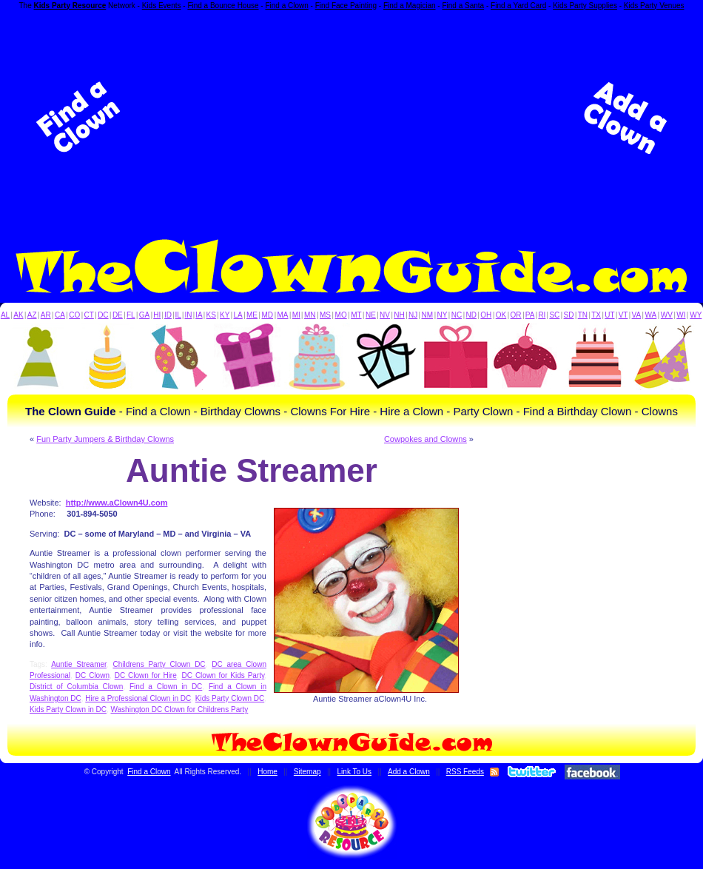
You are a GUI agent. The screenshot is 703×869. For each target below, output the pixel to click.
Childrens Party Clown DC (158, 664)
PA (530, 315)
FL (131, 315)
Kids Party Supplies (585, 5)
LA (238, 315)
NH (399, 315)
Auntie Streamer (79, 664)
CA (60, 315)
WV (667, 315)
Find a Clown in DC (166, 686)
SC (554, 315)
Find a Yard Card (518, 5)
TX (596, 315)
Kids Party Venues (654, 5)
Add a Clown (409, 772)
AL (5, 315)
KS (211, 315)
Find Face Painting (346, 5)
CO (74, 315)
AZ (32, 315)
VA (637, 315)
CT (89, 315)
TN (583, 315)
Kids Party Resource (70, 5)
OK (501, 315)
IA (198, 315)
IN (188, 315)
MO (341, 315)
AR (46, 315)
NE (371, 315)
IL (178, 315)
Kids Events (161, 5)
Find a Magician (409, 5)
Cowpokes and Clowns (425, 438)
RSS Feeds (465, 772)
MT (356, 315)
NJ (412, 315)
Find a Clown (286, 5)
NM (428, 315)
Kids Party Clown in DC (68, 709)
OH (485, 315)
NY (442, 315)
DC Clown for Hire (146, 675)
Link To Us (354, 772)
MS (325, 315)
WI (680, 315)
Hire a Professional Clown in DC (138, 698)
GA (144, 315)
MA (283, 315)
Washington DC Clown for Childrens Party (179, 709)
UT (609, 315)
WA (651, 315)
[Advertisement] (351, 117)
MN (310, 315)
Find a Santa (463, 5)
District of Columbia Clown (76, 686)
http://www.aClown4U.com (117, 502)
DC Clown (92, 675)
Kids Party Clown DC (229, 698)
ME (252, 315)
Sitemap (307, 772)
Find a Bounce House (222, 5)
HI (157, 315)
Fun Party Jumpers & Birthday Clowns (105, 438)
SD (569, 315)
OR (516, 315)
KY (224, 315)
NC (456, 315)
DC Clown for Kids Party (223, 675)
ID (168, 315)
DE (117, 315)
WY (696, 315)
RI (541, 315)
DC (103, 315)
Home (268, 772)
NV (385, 315)
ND (471, 315)
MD (268, 315)
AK (18, 315)
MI (296, 315)
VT (623, 315)
